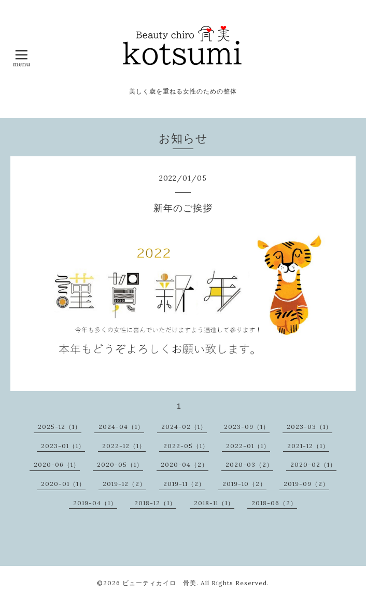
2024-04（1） (121, 426)
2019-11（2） (184, 484)
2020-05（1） (120, 464)
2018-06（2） (274, 503)
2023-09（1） (247, 426)
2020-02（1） (313, 464)
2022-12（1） (124, 446)
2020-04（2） (184, 464)
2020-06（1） (57, 464)
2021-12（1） (308, 446)
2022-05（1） (186, 446)
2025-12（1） (59, 426)
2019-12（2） (124, 484)
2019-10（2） (244, 484)
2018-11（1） (214, 503)
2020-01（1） (63, 484)
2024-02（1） (184, 426)
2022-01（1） (248, 446)
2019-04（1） (95, 503)
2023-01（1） (63, 446)
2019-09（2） (306, 484)
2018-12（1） (155, 503)
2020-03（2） (249, 464)
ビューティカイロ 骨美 (159, 583)
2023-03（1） (309, 426)
